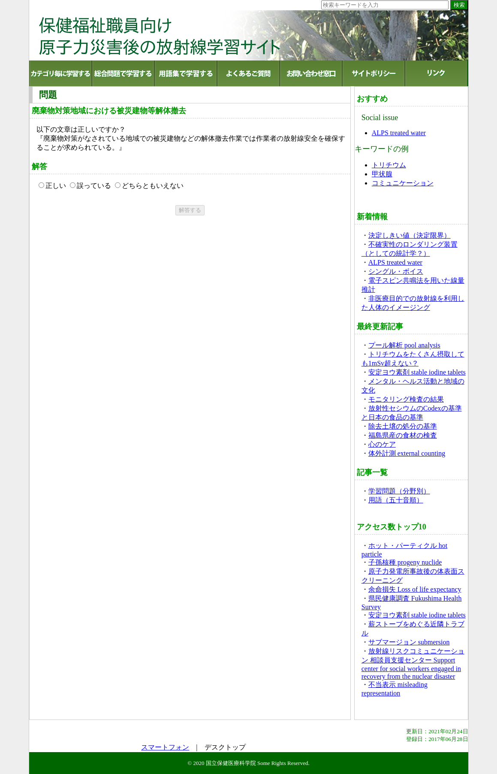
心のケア (382, 444)
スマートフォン (165, 747)
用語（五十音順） (395, 500)
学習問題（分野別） (399, 491)
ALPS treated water (399, 132)
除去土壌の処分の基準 (402, 426)
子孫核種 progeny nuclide (405, 562)
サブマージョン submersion (409, 642)
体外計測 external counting (407, 453)
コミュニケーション (403, 183)
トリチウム (389, 165)
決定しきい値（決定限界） (409, 235)
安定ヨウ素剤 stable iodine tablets (417, 372)
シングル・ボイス (395, 271)
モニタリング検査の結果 (406, 399)
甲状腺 (382, 174)
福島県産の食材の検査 (402, 435)
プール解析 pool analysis (404, 345)
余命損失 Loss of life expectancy (414, 589)
